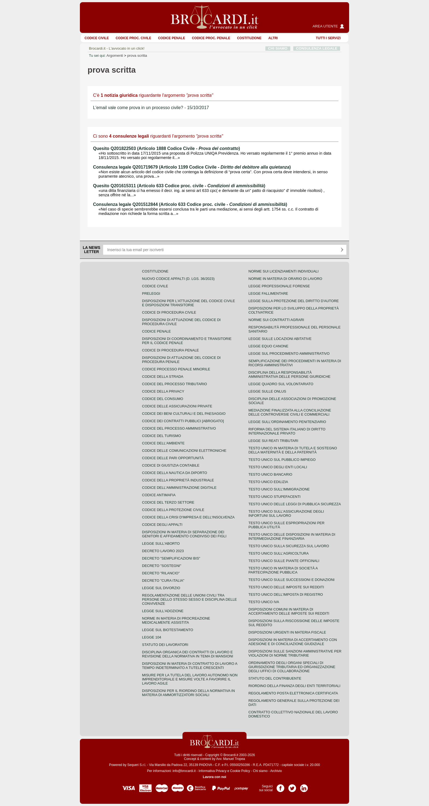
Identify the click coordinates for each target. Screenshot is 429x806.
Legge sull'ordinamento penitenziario (287, 422)
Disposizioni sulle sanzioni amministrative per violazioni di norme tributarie (294, 653)
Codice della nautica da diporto (174, 473)
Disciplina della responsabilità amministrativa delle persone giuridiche (289, 374)
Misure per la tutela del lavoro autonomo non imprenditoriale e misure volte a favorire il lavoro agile (189, 679)
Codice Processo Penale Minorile (176, 369)
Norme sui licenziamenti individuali (283, 271)
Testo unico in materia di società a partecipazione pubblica (283, 570)
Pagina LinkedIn (304, 786)
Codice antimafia (159, 495)
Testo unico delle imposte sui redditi (286, 587)
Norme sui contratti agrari (276, 320)
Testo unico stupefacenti (274, 497)
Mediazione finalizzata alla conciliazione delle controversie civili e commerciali (289, 412)
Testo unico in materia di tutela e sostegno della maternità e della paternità (292, 450)
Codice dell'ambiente (163, 443)
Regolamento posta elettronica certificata (293, 693)
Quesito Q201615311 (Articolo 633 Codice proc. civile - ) (179, 185)
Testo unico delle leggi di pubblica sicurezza (294, 504)
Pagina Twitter (292, 786)
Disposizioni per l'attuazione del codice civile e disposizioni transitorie (188, 303)
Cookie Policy (240, 771)
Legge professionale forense (279, 286)
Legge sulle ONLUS (267, 391)
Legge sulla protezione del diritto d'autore (293, 301)
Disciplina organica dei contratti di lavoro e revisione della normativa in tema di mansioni (187, 654)
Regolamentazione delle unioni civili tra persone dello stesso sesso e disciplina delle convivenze (189, 599)
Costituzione (249, 38)
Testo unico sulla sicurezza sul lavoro (288, 546)
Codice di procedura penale (170, 350)
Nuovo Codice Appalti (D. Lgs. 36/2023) (178, 279)
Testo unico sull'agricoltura (278, 553)
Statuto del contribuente (274, 678)
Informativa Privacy (213, 771)
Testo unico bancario (270, 474)
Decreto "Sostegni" (161, 566)
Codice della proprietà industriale (178, 480)
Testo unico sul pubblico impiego (282, 460)
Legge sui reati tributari (273, 441)
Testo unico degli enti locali (277, 467)
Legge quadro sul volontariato (280, 384)
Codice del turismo (161, 436)
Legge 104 (151, 637)
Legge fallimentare (268, 293)
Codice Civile (97, 38)
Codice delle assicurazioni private (177, 406)
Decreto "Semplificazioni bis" (171, 558)
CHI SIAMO (278, 48)
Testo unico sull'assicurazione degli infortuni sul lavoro (286, 513)
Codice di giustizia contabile (170, 465)
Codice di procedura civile (169, 312)
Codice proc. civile (133, 38)
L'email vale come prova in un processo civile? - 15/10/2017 (151, 107)
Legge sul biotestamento (167, 630)
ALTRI (273, 38)
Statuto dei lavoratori (165, 645)
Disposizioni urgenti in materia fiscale (287, 632)
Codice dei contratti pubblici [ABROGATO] (183, 421)
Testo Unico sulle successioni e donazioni (291, 580)
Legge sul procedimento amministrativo (289, 353)
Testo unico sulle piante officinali (283, 561)
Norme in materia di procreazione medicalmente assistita (176, 620)
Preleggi (151, 293)
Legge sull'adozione (162, 611)
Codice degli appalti (162, 525)
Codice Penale (171, 38)
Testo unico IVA (263, 602)
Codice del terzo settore (168, 502)
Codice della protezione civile (173, 510)
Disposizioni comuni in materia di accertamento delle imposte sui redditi (288, 611)
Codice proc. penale (211, 38)
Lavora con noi (214, 777)
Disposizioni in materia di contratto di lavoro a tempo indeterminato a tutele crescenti (189, 666)
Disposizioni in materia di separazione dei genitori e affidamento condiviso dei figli (184, 534)
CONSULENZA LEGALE (316, 48)
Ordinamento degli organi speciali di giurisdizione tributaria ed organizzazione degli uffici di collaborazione (291, 667)
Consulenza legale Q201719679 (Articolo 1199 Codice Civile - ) (192, 167)
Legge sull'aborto (161, 543)
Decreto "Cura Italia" (163, 580)
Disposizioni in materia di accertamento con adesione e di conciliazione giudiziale (292, 642)
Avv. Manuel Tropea (230, 759)
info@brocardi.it (184, 771)
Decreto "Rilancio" (161, 573)
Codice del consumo (162, 399)
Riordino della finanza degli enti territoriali (294, 686)
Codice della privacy (163, 391)
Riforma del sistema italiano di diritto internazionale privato (286, 431)
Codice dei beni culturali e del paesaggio (183, 413)
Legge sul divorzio (161, 588)
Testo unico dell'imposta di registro (285, 594)
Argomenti (114, 55)
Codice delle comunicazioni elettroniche (184, 451)
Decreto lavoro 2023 (163, 551)
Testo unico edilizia (268, 482)
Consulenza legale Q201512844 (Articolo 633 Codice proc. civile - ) (190, 204)
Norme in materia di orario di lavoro (285, 279)
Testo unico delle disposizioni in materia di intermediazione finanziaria (291, 536)
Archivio (276, 771)
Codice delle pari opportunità (173, 458)
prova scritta (137, 55)
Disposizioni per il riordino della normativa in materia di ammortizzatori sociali (188, 693)
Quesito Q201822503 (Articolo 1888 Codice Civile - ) (166, 148)
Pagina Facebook (280, 786)
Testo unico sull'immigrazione (279, 489)
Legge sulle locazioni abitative (280, 339)
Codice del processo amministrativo (179, 428)
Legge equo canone (268, 346)
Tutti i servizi (328, 38)
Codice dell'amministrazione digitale (179, 488)
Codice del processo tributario (174, 384)
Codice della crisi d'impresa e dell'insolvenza (188, 517)
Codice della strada (162, 376)
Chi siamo (260, 771)
